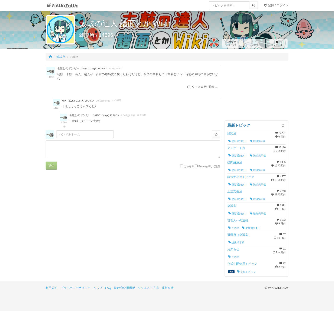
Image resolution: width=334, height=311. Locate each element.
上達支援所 (234, 191)
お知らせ (233, 249)
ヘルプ (97, 288)
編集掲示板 (258, 213)
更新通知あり (237, 141)
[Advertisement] (256, 91)
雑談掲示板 (258, 141)
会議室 (231, 206)
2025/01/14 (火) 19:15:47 (94, 68)
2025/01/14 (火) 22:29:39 (106, 115)
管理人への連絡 (237, 220)
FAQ (108, 288)
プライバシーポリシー (75, 288)
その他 (233, 227)
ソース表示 (197, 87)
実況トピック (246, 271)
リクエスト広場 (148, 288)
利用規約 (52, 288)
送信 (51, 165)
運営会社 (168, 288)
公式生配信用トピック (242, 263)
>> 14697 (141, 115)
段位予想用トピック (240, 177)
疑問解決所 (234, 162)
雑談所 (60, 57)
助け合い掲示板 (124, 288)
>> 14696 (116, 100)
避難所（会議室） (239, 234)
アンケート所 (236, 148)
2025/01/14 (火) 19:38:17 (81, 100)
